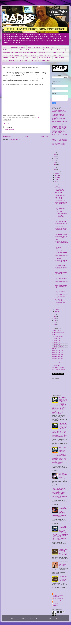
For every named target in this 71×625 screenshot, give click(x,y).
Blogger (58, 618)
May (56, 186)
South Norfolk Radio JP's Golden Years (25, 52)
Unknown (55, 603)
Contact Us (37, 47)
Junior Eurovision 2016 (57, 356)
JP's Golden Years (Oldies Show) (41, 60)
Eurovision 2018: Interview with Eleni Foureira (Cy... (61, 291)
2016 (54, 316)
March (56, 307)
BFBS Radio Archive (57, 330)
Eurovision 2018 (56, 344)
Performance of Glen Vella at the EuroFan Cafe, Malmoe (63, 475)
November (57, 173)
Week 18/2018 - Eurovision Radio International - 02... (60, 301)
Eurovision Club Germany (58, 346)
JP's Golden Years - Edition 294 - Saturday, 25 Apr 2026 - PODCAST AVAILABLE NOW (63, 552)
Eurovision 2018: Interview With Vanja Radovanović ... (61, 243)
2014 (54, 320)
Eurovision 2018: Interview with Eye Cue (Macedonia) (61, 273)
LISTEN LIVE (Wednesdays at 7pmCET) (14, 47)
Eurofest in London (59, 57)
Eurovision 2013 (56, 338)
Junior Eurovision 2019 (57, 358)
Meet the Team (37, 50)
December (57, 171)
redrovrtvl (55, 605)
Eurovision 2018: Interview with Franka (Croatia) (61, 282)
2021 (54, 162)
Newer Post (7, 136)
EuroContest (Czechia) (57, 336)
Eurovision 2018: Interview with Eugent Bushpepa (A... (61, 278)
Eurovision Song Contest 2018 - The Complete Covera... (61, 203)
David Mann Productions (58, 332)
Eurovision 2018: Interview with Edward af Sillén (61, 220)
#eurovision (24, 122)
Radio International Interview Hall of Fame (50, 55)
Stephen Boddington (58, 600)
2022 (54, 160)
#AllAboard (10, 122)
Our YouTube (60, 50)
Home (29, 47)
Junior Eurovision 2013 (57, 350)
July (56, 181)
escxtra (53, 334)
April (56, 304)
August (57, 179)
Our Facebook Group (49, 50)
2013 (54, 322)
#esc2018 (18, 122)
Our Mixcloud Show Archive (10, 50)
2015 (54, 318)
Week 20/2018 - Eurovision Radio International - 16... (60, 199)
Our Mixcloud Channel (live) (49, 47)
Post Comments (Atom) (15, 139)
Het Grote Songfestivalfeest (10, 60)
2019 (54, 167)
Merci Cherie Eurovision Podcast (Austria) (58, 364)
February (57, 309)
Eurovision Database (58, 52)
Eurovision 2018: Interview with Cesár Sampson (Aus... (61, 286)
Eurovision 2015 (56, 340)
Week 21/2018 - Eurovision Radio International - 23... (60, 194)
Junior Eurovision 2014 (57, 352)
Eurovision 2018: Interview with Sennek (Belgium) (61, 264)
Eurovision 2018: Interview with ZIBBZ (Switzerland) (61, 257)
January (57, 311)
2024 (54, 156)
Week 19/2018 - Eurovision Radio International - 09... (60, 216)
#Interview (10, 123)
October (57, 175)
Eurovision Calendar (44, 52)
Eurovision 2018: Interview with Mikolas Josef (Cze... (61, 296)
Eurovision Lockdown (30, 55)
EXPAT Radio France (30, 57)
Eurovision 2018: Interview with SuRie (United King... (61, 208)
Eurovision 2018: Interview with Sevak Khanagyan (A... (61, 252)
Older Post (44, 136)
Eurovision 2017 (56, 342)
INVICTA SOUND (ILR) (45, 57)
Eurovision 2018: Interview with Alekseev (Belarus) (61, 233)
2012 (54, 324)
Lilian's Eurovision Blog (57, 360)
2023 (54, 158)
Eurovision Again (25, 60)
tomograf (47, 618)
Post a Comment (9, 129)
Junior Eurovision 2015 (57, 354)
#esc (14, 122)
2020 (54, 164)
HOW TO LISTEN (25, 50)
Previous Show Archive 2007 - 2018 (12, 57)
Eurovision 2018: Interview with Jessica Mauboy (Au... (61, 230)
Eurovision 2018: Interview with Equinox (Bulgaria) (61, 212)
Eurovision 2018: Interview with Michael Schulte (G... (61, 238)
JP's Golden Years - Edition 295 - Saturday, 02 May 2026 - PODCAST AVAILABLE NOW (63, 579)
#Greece (5, 123)
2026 (54, 152)
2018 (54, 169)
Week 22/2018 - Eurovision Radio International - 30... (60, 189)
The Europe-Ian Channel (58, 367)
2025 (54, 154)
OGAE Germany (56, 362)
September (58, 177)
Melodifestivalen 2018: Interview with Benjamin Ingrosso (62, 565)
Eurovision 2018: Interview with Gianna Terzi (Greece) (61, 269)
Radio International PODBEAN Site (12, 55)
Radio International (58, 598)
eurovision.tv (55, 348)
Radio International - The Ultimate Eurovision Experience (59, 595)
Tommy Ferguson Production (59, 369)
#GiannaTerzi (40, 122)
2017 (54, 314)
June (56, 184)
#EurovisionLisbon (32, 122)
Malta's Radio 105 (8, 52)
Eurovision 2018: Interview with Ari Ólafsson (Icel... (61, 261)
